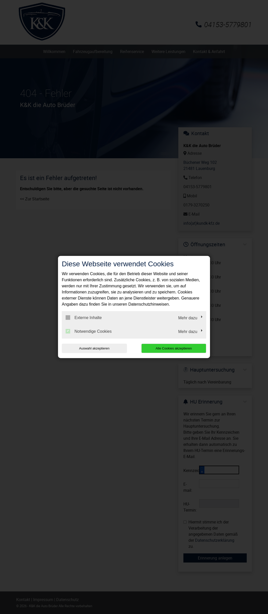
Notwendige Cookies (89, 331)
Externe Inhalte (84, 317)
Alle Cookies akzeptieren (174, 348)
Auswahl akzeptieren (94, 348)
